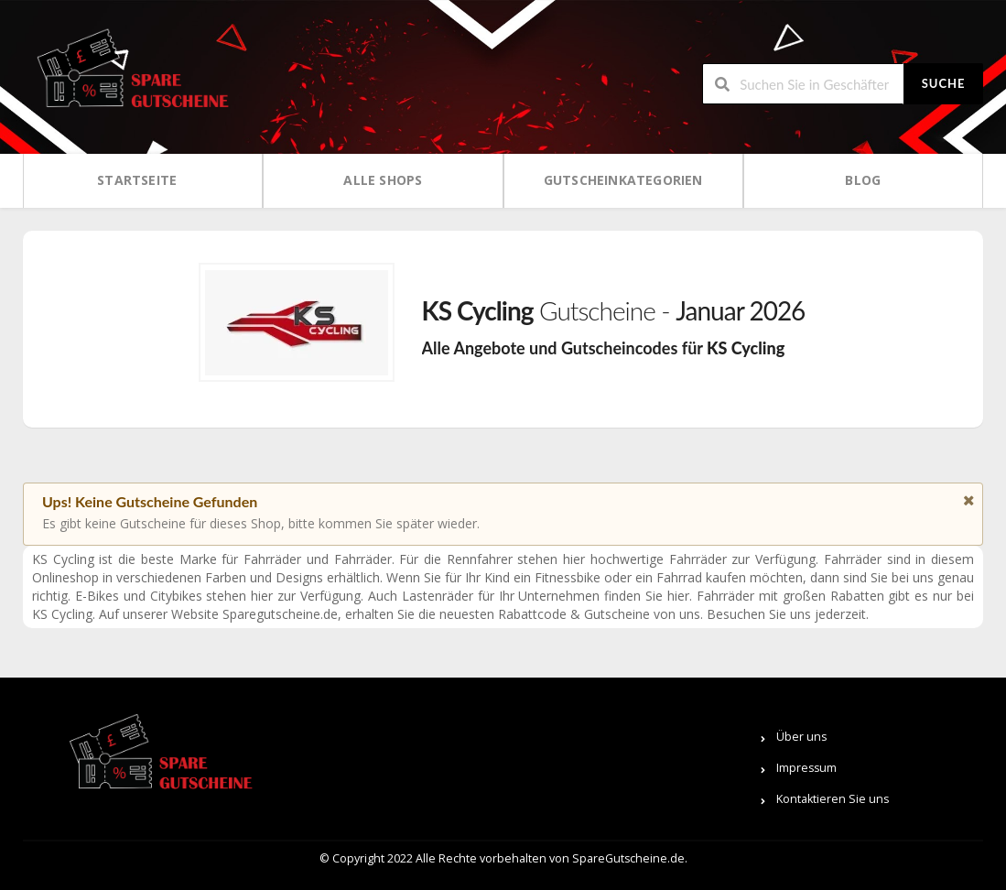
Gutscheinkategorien (623, 180)
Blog (863, 180)
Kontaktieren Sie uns (832, 799)
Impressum (806, 768)
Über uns (801, 736)
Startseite (137, 180)
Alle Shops (382, 180)
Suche (944, 83)
